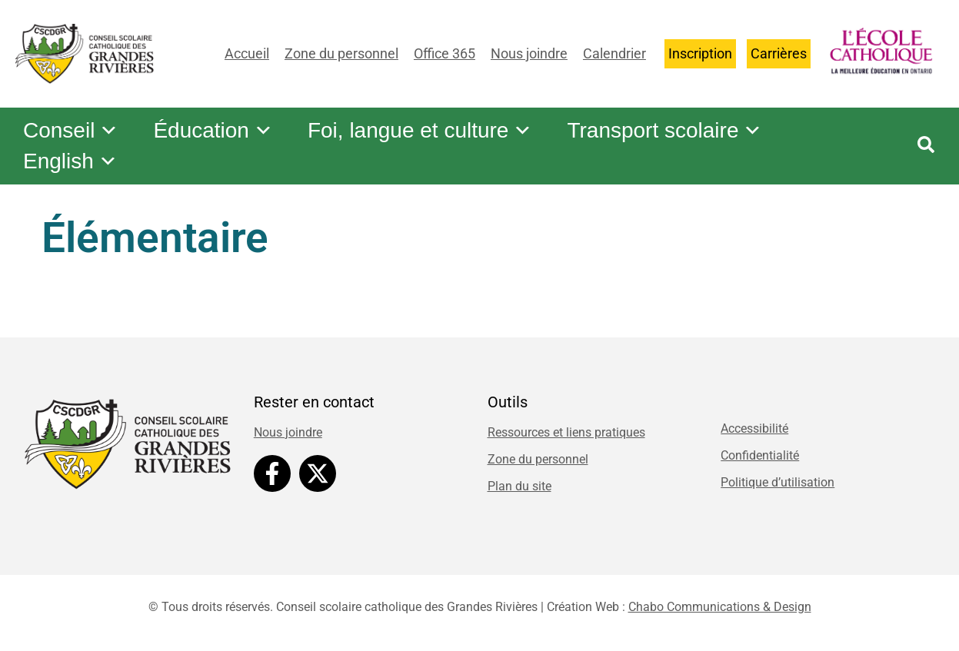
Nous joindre (529, 53)
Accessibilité (754, 428)
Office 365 (444, 53)
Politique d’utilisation (777, 482)
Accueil (247, 53)
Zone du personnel (341, 53)
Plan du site (519, 486)
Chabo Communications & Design (719, 607)
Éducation (216, 130)
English (71, 161)
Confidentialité (760, 455)
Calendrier (614, 53)
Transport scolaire (672, 130)
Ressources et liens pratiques (566, 432)
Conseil (72, 130)
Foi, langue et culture (426, 130)
